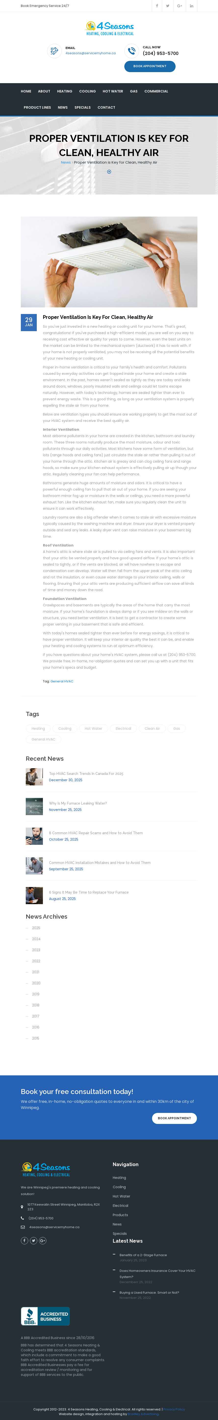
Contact (106, 105)
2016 (35, 1025)
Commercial (156, 89)
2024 (36, 937)
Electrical (123, 727)
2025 (36, 926)
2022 (36, 959)
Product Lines (37, 105)
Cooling (87, 89)
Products (120, 1213)
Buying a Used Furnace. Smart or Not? (149, 1291)
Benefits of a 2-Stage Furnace (143, 1253)
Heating (64, 89)
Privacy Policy (174, 1407)
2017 (35, 1014)
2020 (36, 981)
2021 (35, 970)
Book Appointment (150, 65)
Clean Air (152, 727)
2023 (36, 948)
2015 (35, 1036)
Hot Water (113, 89)
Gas (134, 89)
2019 (35, 992)
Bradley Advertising (143, 1412)
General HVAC (62, 679)
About (44, 89)
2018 (35, 1003)
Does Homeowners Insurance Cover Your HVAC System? (157, 1272)
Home (26, 89)
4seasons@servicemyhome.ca (90, 53)
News (63, 105)
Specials (83, 105)
